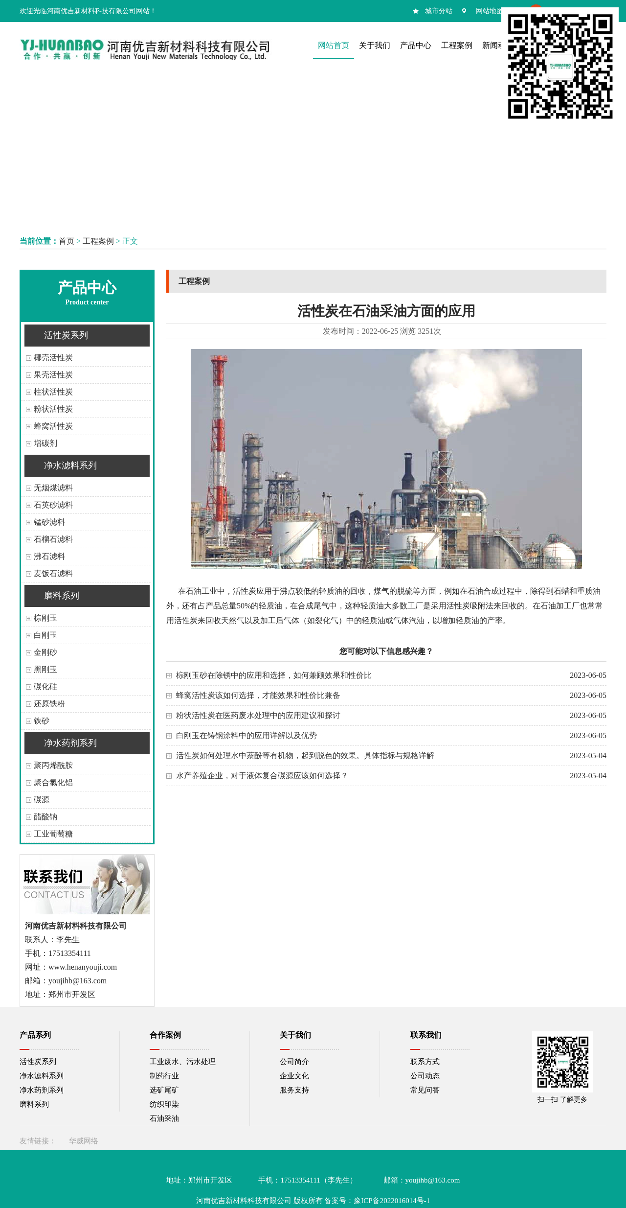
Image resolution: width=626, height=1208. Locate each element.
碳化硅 (45, 686)
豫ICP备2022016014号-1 (392, 1201)
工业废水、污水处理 (183, 1062)
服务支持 (294, 1090)
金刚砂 (45, 652)
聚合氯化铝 (53, 782)
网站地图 (489, 11)
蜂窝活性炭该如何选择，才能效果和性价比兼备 (258, 695)
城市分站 (438, 11)
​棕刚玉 (45, 618)
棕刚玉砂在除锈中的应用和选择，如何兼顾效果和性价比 (274, 675)
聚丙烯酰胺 (53, 765)
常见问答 (425, 1090)
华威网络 (83, 1141)
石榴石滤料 (53, 539)
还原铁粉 (49, 703)
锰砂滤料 (49, 522)
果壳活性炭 (53, 375)
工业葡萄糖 (53, 834)
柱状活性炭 (53, 392)
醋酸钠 (45, 817)
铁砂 (41, 721)
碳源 (41, 799)
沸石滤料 (49, 556)
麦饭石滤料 (53, 573)
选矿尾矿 (164, 1090)
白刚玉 (45, 635)
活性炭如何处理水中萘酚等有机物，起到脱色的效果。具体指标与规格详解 (305, 755)
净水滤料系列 (70, 465)
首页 (66, 241)
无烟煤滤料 (53, 488)
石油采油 (164, 1118)
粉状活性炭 (53, 409)
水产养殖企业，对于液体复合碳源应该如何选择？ (262, 775)
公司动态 (425, 1076)
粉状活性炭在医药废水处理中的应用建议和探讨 (258, 715)
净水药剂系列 (70, 743)
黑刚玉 (45, 669)
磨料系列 (61, 596)
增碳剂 (45, 443)
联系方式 (425, 1062)
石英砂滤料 (53, 505)
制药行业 (164, 1076)
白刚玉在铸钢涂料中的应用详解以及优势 (246, 735)
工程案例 (98, 241)
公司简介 (294, 1062)
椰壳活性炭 (53, 357)
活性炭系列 (66, 335)
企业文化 (294, 1076)
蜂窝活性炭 (53, 426)
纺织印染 (164, 1104)
